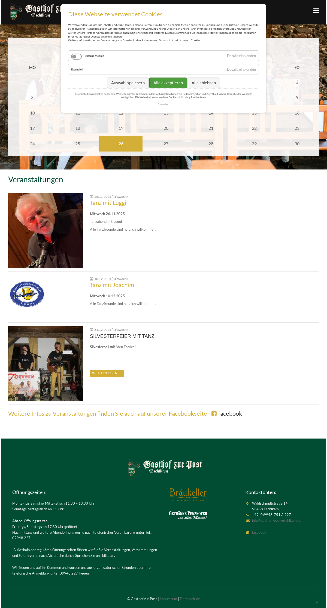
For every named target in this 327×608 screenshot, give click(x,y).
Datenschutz (190, 599)
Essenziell (77, 69)
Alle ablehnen (204, 82)
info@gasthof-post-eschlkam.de (276, 520)
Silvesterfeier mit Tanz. (123, 336)
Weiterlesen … (107, 373)
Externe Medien (94, 55)
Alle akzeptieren (168, 82)
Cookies (196, 40)
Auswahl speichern (128, 82)
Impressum (168, 599)
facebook (230, 413)
